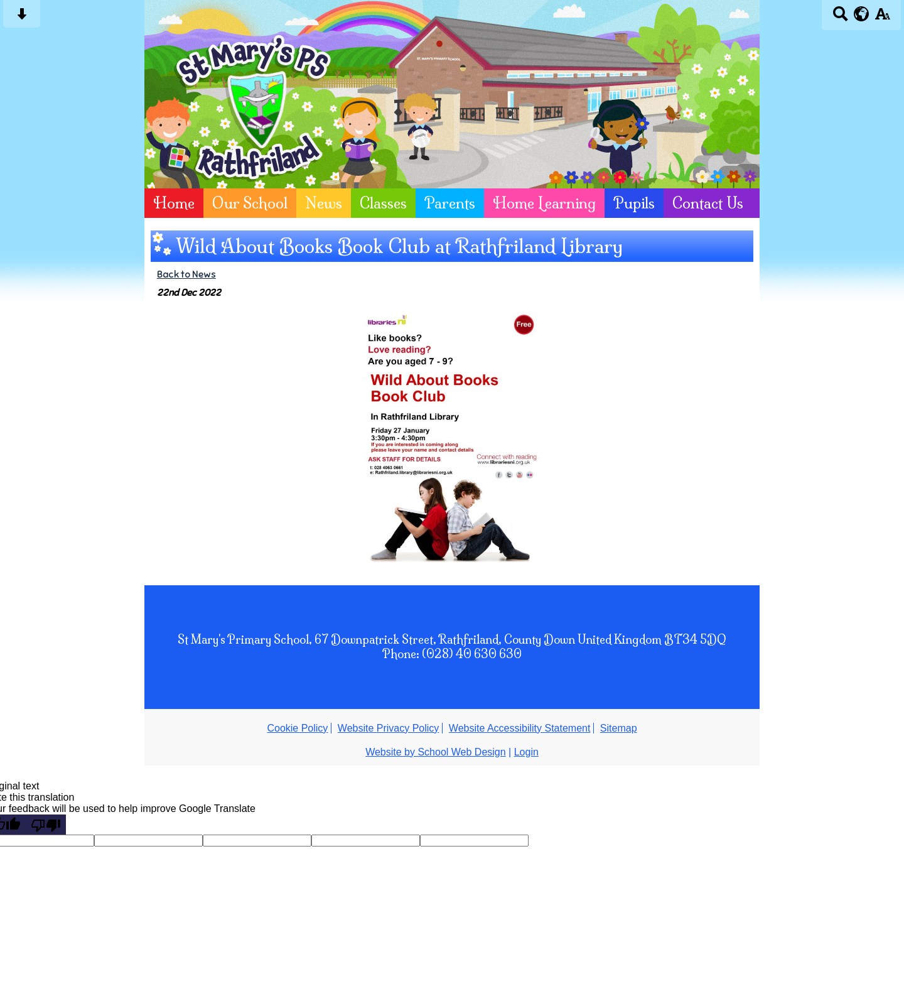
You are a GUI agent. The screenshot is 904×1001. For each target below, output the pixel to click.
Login (526, 752)
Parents (449, 203)
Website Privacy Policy (388, 728)
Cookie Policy (297, 728)
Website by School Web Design (435, 752)
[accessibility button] (882, 18)
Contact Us (707, 203)
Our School (250, 203)
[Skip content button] (22, 18)
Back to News (186, 274)
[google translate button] (862, 13)
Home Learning (544, 203)
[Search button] (840, 18)
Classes (383, 203)
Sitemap (618, 728)
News (323, 203)
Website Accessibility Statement (520, 728)
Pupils (634, 203)
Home (174, 203)
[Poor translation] (46, 824)
